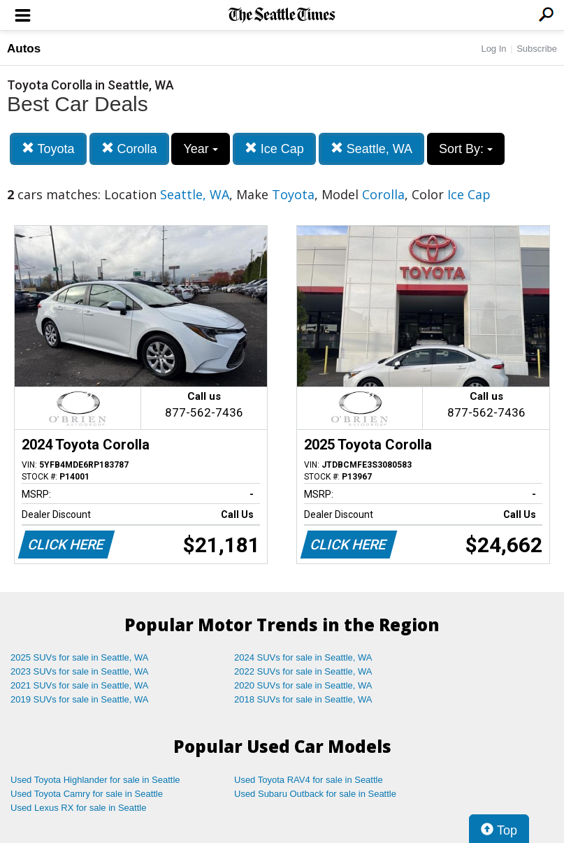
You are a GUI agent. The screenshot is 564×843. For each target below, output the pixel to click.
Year (200, 149)
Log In (493, 48)
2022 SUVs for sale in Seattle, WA (303, 671)
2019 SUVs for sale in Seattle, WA (79, 699)
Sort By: (466, 149)
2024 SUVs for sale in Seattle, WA (303, 657)
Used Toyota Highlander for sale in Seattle (95, 779)
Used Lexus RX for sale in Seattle (78, 807)
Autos (24, 48)
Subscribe (536, 48)
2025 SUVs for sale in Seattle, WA (79, 657)
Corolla (129, 148)
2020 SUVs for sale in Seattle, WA (303, 685)
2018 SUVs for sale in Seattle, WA (303, 699)
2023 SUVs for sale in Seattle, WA (79, 671)
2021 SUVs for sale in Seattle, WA (79, 685)
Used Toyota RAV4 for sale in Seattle (308, 779)
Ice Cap (274, 148)
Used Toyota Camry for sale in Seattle (86, 793)
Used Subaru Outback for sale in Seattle (315, 793)
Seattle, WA (371, 148)
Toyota (48, 148)
